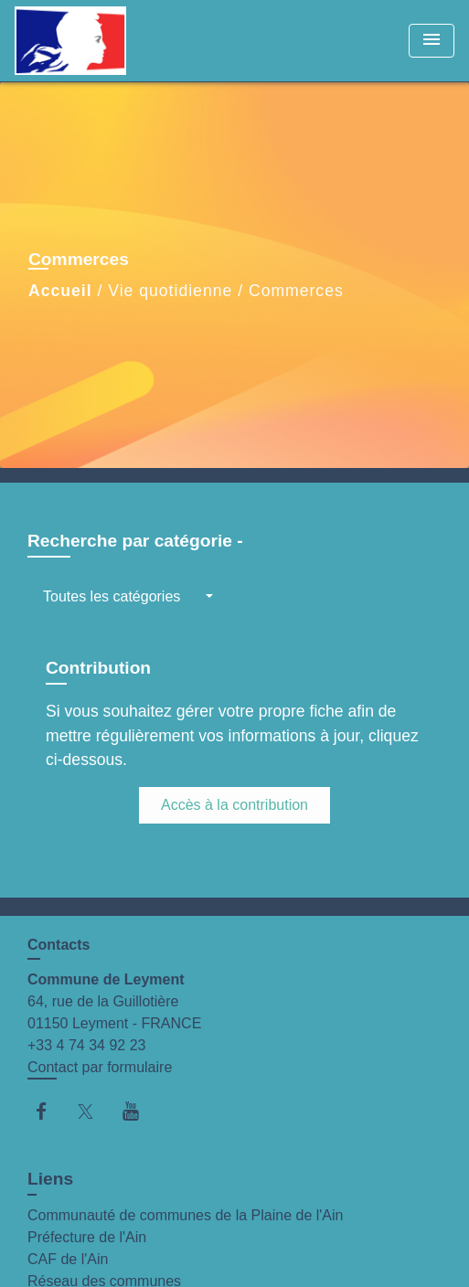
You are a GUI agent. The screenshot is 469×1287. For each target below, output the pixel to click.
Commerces (296, 291)
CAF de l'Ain (67, 1259)
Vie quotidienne (170, 291)
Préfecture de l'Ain (86, 1237)
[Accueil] (83, 40)
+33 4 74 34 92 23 (86, 1045)
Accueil (60, 291)
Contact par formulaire (99, 1067)
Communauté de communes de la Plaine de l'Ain (185, 1215)
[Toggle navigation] (431, 41)
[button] (128, 596)
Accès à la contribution (234, 805)
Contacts (58, 944)
